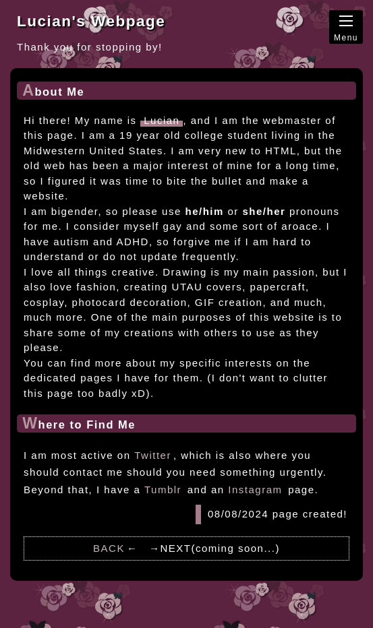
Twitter (152, 455)
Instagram (255, 489)
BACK (109, 548)
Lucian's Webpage (91, 21)
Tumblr (162, 489)
